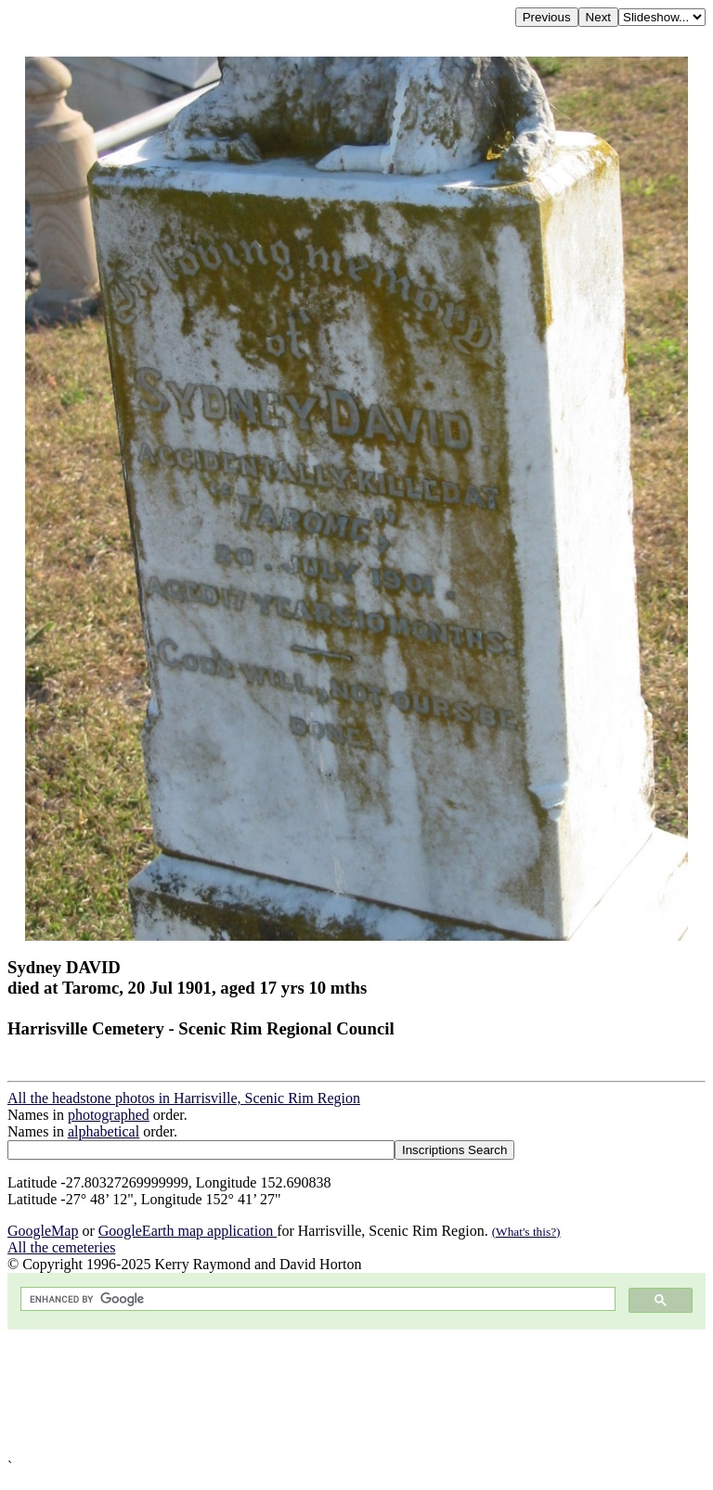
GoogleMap (42, 1231)
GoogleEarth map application (187, 1231)
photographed (108, 1115)
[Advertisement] (356, 1393)
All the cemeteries (61, 1247)
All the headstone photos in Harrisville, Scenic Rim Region (183, 1098)
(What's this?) (526, 1232)
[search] (316, 1299)
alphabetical (103, 1131)
